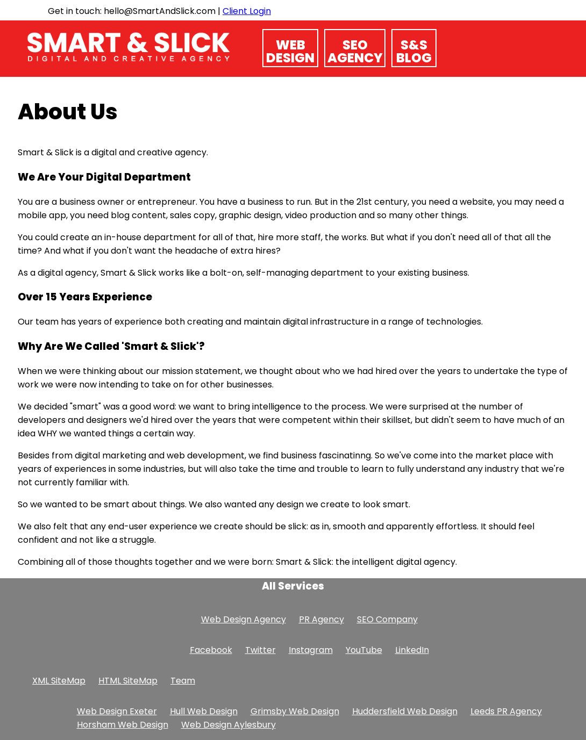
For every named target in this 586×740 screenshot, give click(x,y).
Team (182, 680)
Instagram (311, 650)
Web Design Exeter (117, 711)
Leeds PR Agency (506, 711)
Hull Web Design (204, 711)
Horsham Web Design (122, 725)
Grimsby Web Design (295, 711)
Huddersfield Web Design (405, 711)
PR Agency (321, 619)
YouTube (364, 650)
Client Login (247, 11)
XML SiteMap (58, 680)
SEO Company (387, 619)
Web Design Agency (243, 619)
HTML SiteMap (128, 680)
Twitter (260, 650)
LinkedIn (412, 650)
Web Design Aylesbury (228, 725)
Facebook (211, 650)
